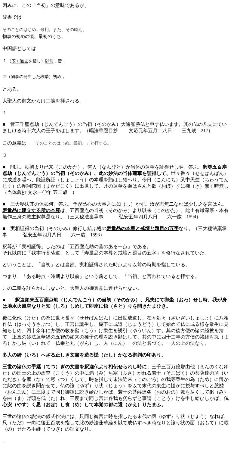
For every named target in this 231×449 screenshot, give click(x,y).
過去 (24, 60)
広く (15, 60)
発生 (27, 76)
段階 (44, 76)
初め (57, 76)
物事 (15, 76)
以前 (49, 60)
